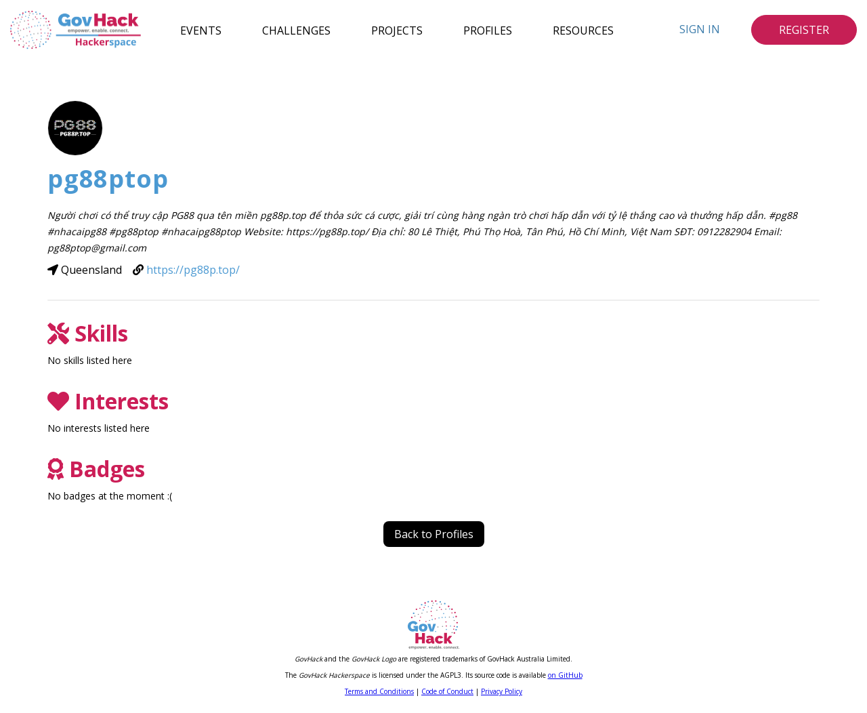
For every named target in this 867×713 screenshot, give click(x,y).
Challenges (296, 29)
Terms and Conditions (379, 691)
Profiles (487, 29)
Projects (397, 29)
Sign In (699, 29)
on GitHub (565, 675)
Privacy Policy (501, 691)
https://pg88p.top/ (193, 269)
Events (200, 29)
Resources (583, 29)
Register (804, 29)
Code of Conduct (447, 691)
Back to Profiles (433, 534)
